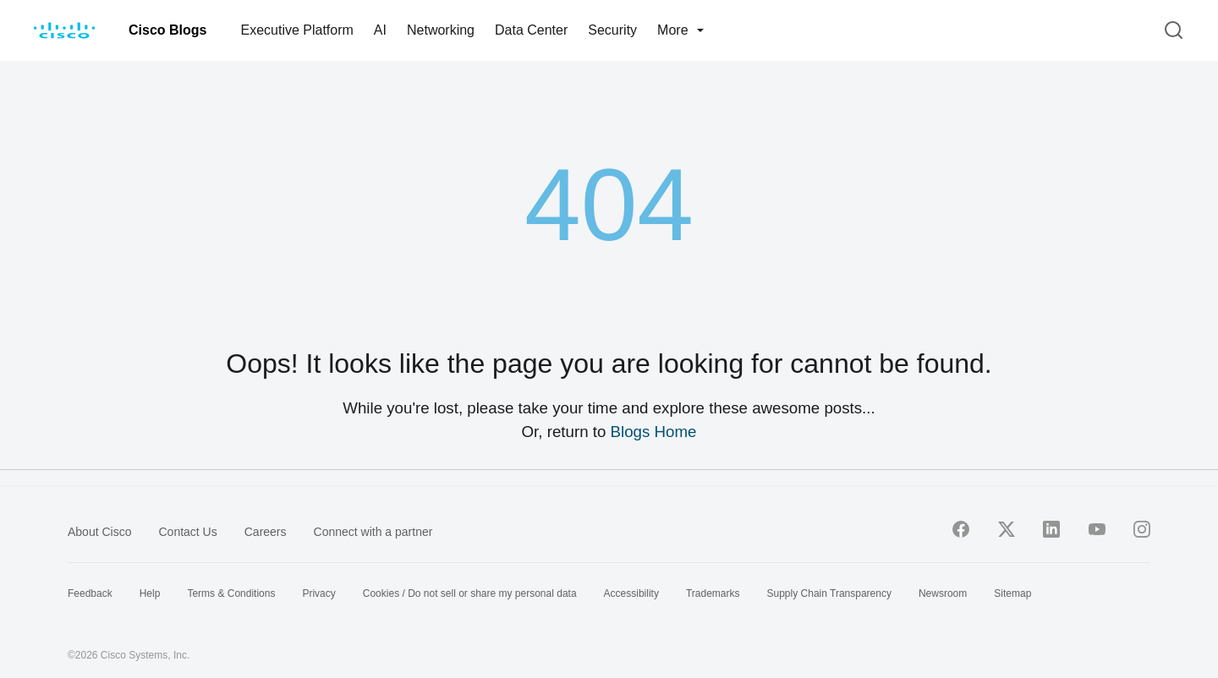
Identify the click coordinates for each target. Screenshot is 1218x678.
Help (150, 593)
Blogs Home (654, 431)
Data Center (531, 30)
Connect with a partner (373, 532)
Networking (441, 30)
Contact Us (187, 532)
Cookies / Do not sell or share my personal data (470, 593)
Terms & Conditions (231, 593)
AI (380, 30)
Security (612, 30)
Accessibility (631, 593)
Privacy (318, 593)
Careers (265, 532)
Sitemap (1012, 593)
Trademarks (713, 593)
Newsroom (943, 593)
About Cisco (99, 532)
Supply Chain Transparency (829, 593)
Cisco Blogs (167, 30)
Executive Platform (296, 30)
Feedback (90, 593)
